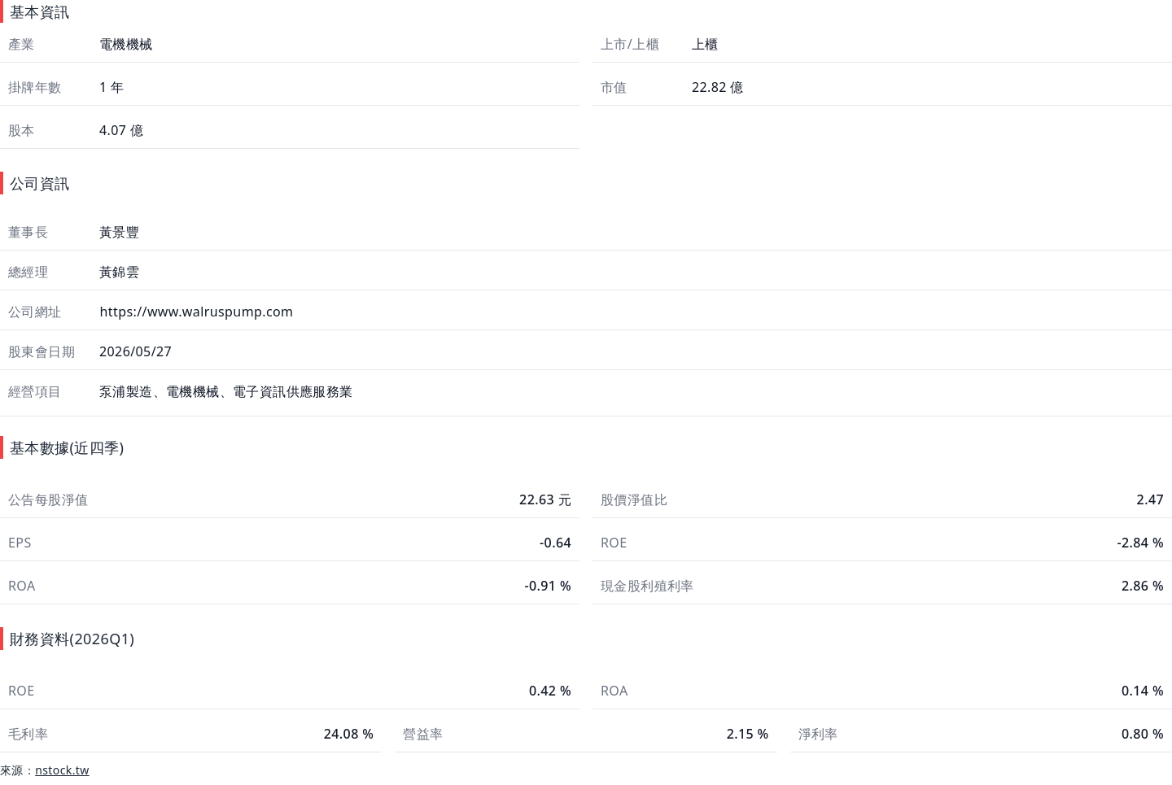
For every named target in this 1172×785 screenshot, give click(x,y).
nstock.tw (62, 770)
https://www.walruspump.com (194, 312)
